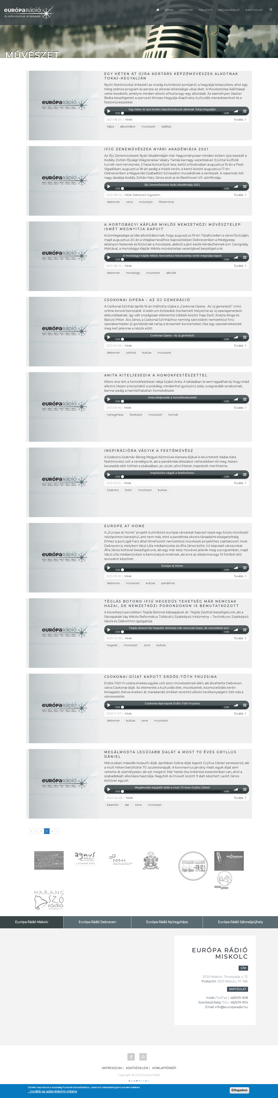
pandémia (168, 583)
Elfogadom (239, 1090)
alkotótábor (128, 126)
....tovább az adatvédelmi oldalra (52, 1091)
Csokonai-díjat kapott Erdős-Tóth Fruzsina (160, 677)
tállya (110, 126)
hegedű (112, 645)
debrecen (113, 202)
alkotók (171, 273)
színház (131, 352)
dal (127, 805)
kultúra (146, 352)
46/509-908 (239, 998)
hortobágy (133, 273)
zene (129, 202)
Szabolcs (113, 490)
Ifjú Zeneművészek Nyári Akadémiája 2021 (156, 149)
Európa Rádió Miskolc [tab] (31, 922)
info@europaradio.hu (231, 1007)
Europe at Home (124, 526)
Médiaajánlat (229, 9)
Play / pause (108, 111)
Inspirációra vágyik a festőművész (148, 451)
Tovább (240, 119)
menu (244, 111)
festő (128, 490)
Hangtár (186, 9)
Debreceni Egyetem (146, 195)
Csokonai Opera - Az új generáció (147, 300)
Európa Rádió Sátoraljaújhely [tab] (240, 922)
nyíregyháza (115, 414)
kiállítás (166, 126)
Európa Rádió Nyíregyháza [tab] (167, 922)
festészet (136, 414)
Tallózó (205, 9)
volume (235, 111)
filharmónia (166, 202)
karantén (113, 805)
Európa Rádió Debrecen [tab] (97, 922)
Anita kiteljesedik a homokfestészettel (156, 375)
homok (173, 414)
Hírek (169, 9)
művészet (148, 126)
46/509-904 (239, 1002)
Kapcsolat (254, 9)
